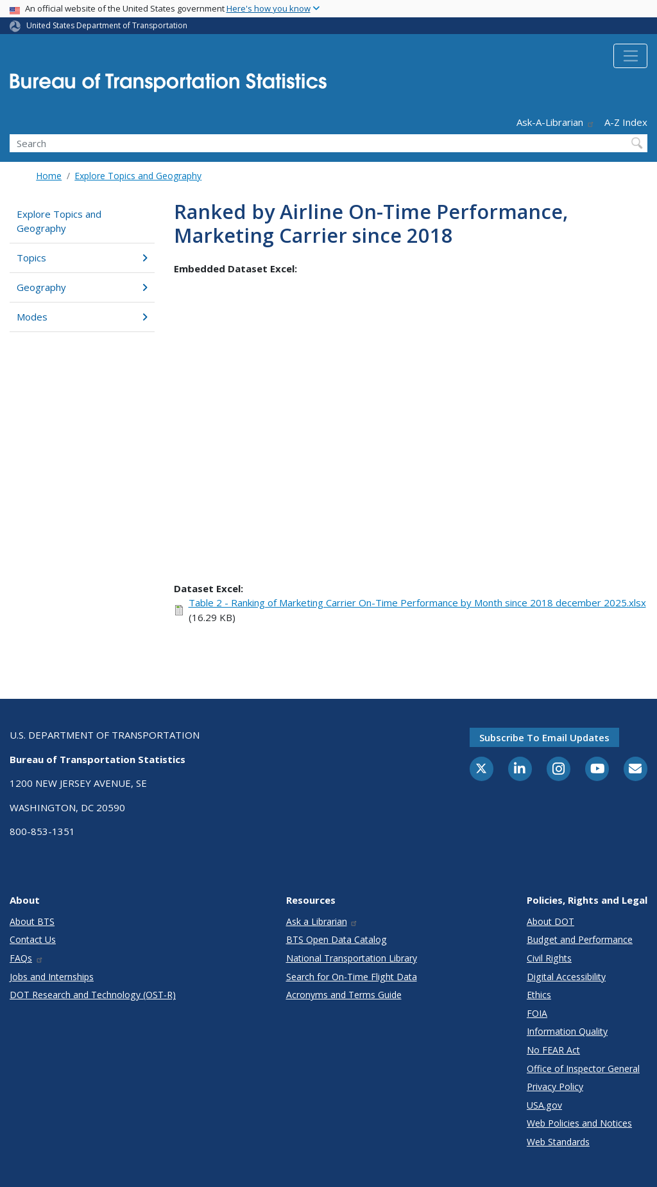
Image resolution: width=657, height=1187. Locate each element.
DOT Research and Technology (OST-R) (93, 995)
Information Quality (567, 1031)
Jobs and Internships (52, 977)
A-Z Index (625, 122)
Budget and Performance (580, 939)
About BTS (32, 921)
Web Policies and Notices (579, 1123)
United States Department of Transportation (106, 25)
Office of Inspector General (583, 1068)
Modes (82, 316)
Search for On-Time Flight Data (351, 977)
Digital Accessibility (566, 977)
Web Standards (558, 1142)
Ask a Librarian (322, 921)
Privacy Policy (555, 1086)
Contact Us (33, 939)
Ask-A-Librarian (555, 122)
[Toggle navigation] (630, 56)
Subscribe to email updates (544, 737)
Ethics (539, 995)
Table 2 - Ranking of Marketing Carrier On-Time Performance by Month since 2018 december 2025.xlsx (417, 602)
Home (49, 176)
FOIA (537, 1013)
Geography (82, 287)
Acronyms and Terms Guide (344, 995)
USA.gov (544, 1105)
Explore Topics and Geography (137, 176)
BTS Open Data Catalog (336, 939)
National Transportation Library (351, 958)
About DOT (550, 921)
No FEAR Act (553, 1050)
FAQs (27, 958)
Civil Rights (549, 958)
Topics (82, 257)
